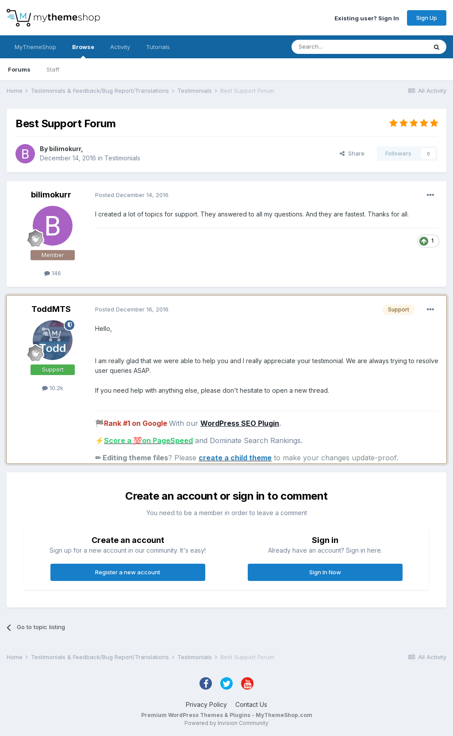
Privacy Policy (206, 704)
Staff (52, 69)
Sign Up (426, 17)
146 (52, 273)
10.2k (52, 387)
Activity (120, 46)
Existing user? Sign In (366, 17)
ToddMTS (51, 309)
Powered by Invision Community (226, 723)
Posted (132, 194)
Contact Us (251, 704)
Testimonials (122, 158)
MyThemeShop (35, 46)
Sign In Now (325, 572)
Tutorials (158, 46)
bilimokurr (65, 148)
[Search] (337, 47)
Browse (83, 50)
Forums (19, 69)
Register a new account (127, 572)
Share (352, 153)
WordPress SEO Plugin (239, 423)
